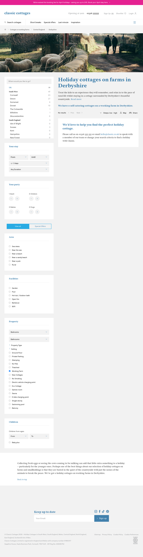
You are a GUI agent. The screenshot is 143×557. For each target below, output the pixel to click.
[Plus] (17, 198)
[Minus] (11, 198)
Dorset (30, 105)
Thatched (14, 368)
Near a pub (14, 261)
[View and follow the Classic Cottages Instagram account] (95, 512)
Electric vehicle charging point (22, 382)
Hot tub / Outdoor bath (19, 296)
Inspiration (75, 22)
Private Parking (16, 356)
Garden (13, 288)
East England (9, 538)
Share (135, 113)
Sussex (30, 127)
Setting (14, 349)
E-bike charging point (19, 397)
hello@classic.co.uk (110, 134)
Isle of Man (26, 538)
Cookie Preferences (132, 535)
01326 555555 (93, 13)
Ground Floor (15, 353)
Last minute (63, 22)
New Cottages (17, 375)
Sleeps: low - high (110, 113)
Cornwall (30, 95)
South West (29, 91)
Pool (12, 292)
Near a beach (15, 254)
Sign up (103, 518)
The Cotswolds (30, 109)
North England (81, 534)
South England (29, 120)
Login (132, 13)
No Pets (13, 364)
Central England (69, 534)
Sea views (14, 246)
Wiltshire (30, 112)
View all (18, 226)
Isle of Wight (30, 123)
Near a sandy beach (18, 257)
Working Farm (16, 371)
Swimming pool (16, 404)
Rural (12, 265)
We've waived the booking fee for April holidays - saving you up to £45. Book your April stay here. (70, 2)
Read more (76, 99)
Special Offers (40, 226)
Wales (60, 534)
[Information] (25, 375)
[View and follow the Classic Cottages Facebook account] (99, 512)
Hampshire (30, 134)
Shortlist (121, 13)
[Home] (5, 29)
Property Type (16, 345)
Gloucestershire (30, 116)
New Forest (30, 137)
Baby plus (14, 443)
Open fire (14, 299)
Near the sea (15, 250)
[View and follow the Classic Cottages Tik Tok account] (103, 512)
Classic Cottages (12, 534)
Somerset (30, 102)
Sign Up (108, 13)
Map (124, 113)
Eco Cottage (15, 386)
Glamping (14, 360)
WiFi (12, 307)
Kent (30, 130)
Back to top (22, 479)
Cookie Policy (118, 535)
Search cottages (14, 22)
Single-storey (15, 401)
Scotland (18, 538)
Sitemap (97, 535)
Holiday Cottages (30, 534)
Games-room (15, 390)
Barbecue (14, 303)
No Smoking (15, 379)
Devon (30, 98)
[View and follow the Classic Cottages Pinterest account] (107, 512)
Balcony (13, 408)
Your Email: (41, 518)
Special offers (50, 22)
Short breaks (35, 22)
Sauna (13, 393)
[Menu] (135, 22)
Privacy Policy (107, 535)
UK (29, 87)
